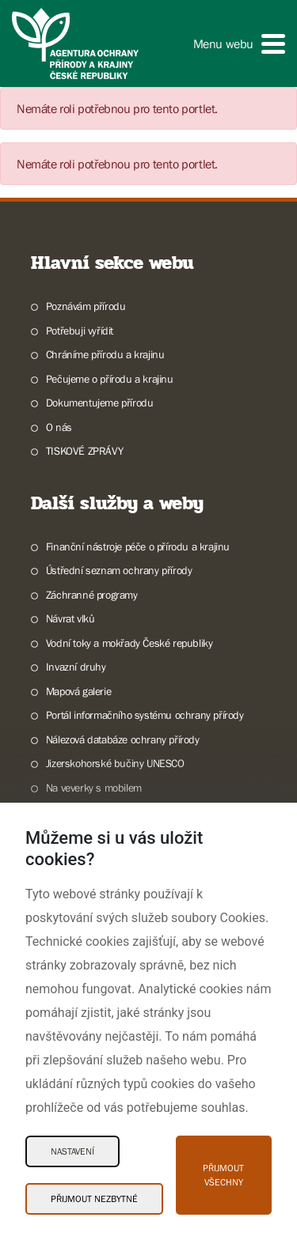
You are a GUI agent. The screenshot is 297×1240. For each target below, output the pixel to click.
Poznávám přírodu (86, 306)
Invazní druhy (76, 666)
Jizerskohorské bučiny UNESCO (115, 763)
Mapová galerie (78, 691)
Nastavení (72, 1151)
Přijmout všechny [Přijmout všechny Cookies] (223, 1175)
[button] (239, 44)
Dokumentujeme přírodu (100, 402)
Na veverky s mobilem (94, 787)
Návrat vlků (70, 618)
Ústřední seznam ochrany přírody (119, 570)
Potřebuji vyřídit (79, 330)
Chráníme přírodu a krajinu (105, 354)
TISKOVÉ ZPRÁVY (84, 450)
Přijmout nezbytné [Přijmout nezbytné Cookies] (94, 1198)
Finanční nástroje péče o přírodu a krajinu (138, 546)
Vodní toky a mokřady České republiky (129, 643)
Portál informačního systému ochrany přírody (145, 715)
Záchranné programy (92, 594)
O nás (59, 427)
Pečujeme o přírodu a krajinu (109, 378)
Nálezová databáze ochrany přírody (123, 739)
